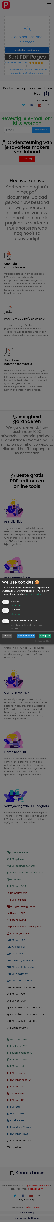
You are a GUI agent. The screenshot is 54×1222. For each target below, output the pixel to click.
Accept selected (26, 635)
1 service (16, 605)
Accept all (45, 635)
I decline (7, 635)
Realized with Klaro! (43, 641)
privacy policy (33, 594)
